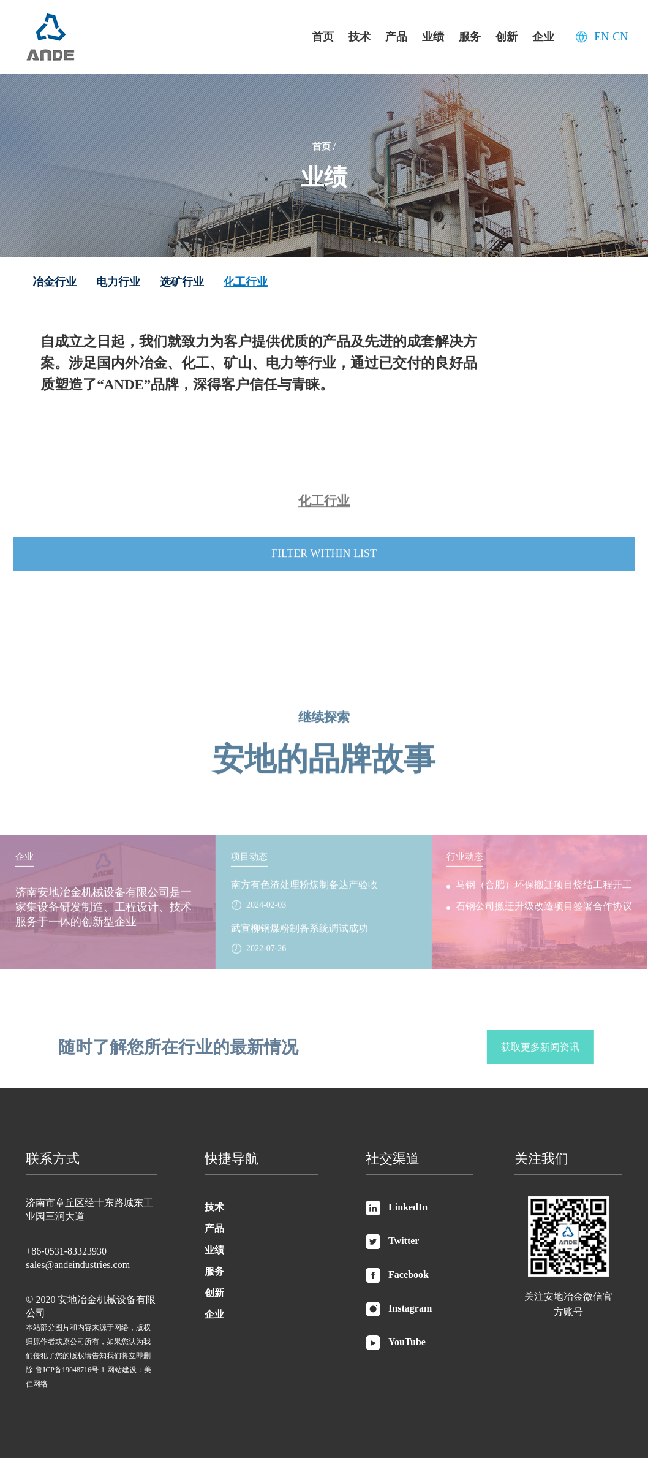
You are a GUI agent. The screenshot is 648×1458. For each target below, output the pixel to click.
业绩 (433, 37)
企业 (543, 37)
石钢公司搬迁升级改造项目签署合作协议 (544, 913)
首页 (323, 37)
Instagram (399, 1309)
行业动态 (464, 864)
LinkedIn (397, 1208)
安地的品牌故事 (324, 751)
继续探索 (324, 709)
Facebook (397, 1275)
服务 (470, 37)
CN (620, 37)
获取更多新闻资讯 (547, 1047)
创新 (506, 37)
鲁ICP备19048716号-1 (70, 1369)
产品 (396, 37)
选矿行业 (182, 282)
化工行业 (246, 282)
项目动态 (249, 864)
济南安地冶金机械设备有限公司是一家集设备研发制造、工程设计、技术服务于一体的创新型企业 (103, 914)
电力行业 (118, 282)
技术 (359, 37)
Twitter (392, 1241)
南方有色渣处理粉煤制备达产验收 (304, 892)
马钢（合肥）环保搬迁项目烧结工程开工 (544, 892)
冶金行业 (54, 282)
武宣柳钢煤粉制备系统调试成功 (299, 935)
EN (601, 37)
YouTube (396, 1342)
